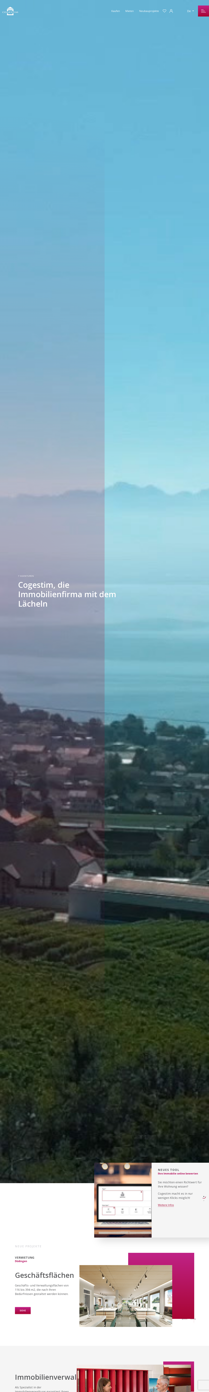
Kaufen (115, 11)
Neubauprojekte (149, 11)
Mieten (129, 11)
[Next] (192, 1318)
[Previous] (184, 1318)
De (189, 11)
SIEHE (23, 1310)
